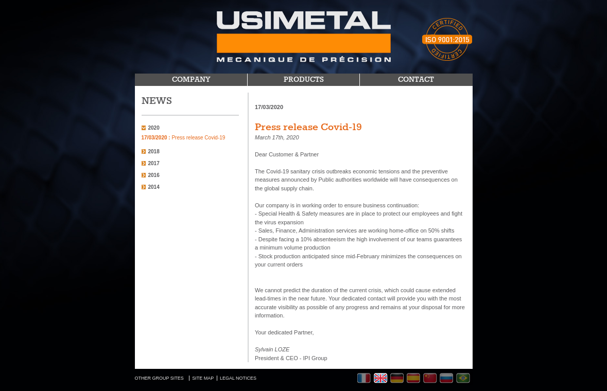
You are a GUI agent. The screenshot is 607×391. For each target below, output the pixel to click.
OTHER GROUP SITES (159, 378)
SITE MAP (203, 378)
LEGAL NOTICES (238, 378)
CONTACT (416, 79)
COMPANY (191, 79)
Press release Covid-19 (184, 137)
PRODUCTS (304, 79)
